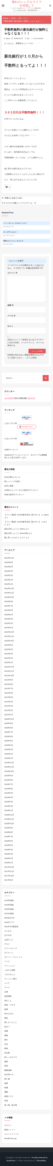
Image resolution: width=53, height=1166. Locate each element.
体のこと (8, 1001)
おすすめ (8, 935)
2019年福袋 (9, 905)
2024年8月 (8, 562)
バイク (7, 961)
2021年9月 (8, 680)
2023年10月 (9, 597)
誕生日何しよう (10, 529)
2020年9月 (8, 723)
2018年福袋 (9, 900)
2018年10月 (9, 823)
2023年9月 (8, 601)
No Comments (38, 38)
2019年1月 (8, 810)
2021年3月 (8, 706)
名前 (10, 305)
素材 (6, 1061)
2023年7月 (8, 606)
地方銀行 (18, 152)
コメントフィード (11, 1134)
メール (11, 316)
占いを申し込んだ (10, 232)
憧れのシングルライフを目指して (27, 3)
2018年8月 (8, 832)
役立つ (7, 1027)
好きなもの (8, 1014)
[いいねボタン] (6, 187)
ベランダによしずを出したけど (15, 223)
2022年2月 (8, 658)
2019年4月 (8, 797)
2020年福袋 (9, 909)
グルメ (7, 944)
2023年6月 (8, 610)
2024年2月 (8, 580)
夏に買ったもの (10, 537)
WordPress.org (10, 1138)
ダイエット (8, 953)
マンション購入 (10, 979)
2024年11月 (9, 558)
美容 (6, 1066)
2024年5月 (8, 567)
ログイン (8, 1125)
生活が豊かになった (12, 477)
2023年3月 (8, 619)
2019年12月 (9, 763)
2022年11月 (9, 636)
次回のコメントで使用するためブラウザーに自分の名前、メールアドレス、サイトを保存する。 (25, 342)
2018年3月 (8, 854)
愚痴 (6, 1035)
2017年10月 (9, 876)
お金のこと (8, 940)
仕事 (6, 992)
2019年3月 (8, 802)
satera (8, 38)
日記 (28, 38)
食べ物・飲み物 (10, 1105)
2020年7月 (8, 732)
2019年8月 (8, 780)
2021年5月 (8, 697)
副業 (6, 1009)
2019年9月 (8, 776)
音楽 (6, 1101)
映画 (6, 1048)
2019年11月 (9, 767)
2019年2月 (8, 806)
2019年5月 (8, 793)
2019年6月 (8, 789)
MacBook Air (9, 918)
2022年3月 (8, 654)
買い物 (7, 1079)
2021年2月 (8, 710)
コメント (12, 273)
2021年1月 (8, 715)
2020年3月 (8, 749)
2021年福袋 (9, 913)
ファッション (9, 966)
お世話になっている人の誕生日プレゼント (21, 490)
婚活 (6, 1018)
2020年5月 (8, 741)
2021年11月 (9, 671)
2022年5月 (8, 649)
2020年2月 (8, 754)
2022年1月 (8, 662)
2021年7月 (8, 688)
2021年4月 (8, 702)
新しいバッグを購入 (12, 481)
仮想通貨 (8, 996)
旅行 (6, 1040)
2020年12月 (9, 719)
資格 (6, 1083)
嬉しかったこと (10, 1022)
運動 (6, 1092)
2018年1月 (8, 863)
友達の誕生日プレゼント (14, 494)
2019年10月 (9, 771)
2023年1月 (8, 628)
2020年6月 (8, 736)
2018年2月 (8, 858)
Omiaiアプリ (9, 922)
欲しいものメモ (10, 1057)
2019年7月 (8, 784)
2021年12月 (9, 667)
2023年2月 (8, 623)
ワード (7, 987)
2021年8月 (8, 684)
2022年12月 (9, 632)
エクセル (8, 931)
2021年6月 (8, 693)
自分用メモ (8, 1074)
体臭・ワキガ (9, 1005)
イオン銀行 (9, 146)
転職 (6, 1088)
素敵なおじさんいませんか (13, 241)
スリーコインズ (10, 948)
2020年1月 (8, 758)
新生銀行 (12, 56)
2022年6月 (8, 645)
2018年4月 (8, 850)
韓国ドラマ (8, 1096)
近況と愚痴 (8, 486)
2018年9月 (8, 828)
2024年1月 (8, 584)
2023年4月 (8, 615)
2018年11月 (9, 819)
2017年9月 (8, 880)
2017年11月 (9, 871)
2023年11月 (9, 593)
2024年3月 (8, 575)
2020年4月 (8, 745)
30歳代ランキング (11, 450)
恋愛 (6, 1031)
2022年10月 (9, 641)
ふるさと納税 (9, 970)
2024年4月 (8, 571)
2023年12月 (9, 588)
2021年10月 (9, 675)
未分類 (7, 1053)
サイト (10, 326)
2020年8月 (8, 728)
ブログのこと (9, 974)
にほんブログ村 (10, 423)
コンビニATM (18, 89)
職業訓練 (8, 1070)
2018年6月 (8, 841)
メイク (7, 983)
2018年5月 (8, 845)
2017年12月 (9, 867)
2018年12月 (9, 815)
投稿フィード (9, 1130)
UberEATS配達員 (11, 926)
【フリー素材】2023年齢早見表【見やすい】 (22, 515)
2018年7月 (8, 836)
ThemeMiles (41, 1161)
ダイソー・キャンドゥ (13, 957)
